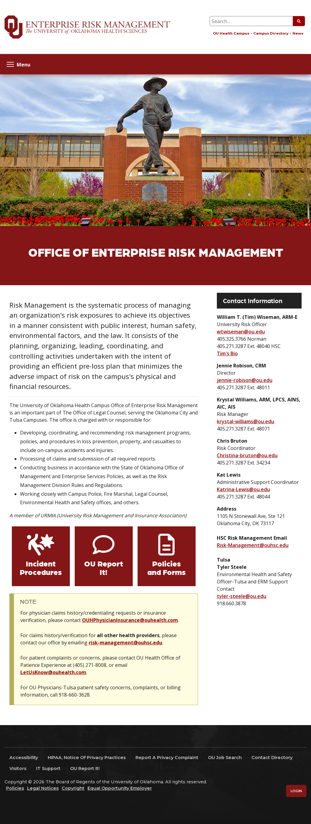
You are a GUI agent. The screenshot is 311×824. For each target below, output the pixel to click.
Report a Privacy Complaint (166, 757)
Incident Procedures (41, 567)
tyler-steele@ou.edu (241, 596)
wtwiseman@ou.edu (241, 331)
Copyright (73, 788)
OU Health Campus (231, 33)
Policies (15, 788)
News (297, 33)
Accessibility (23, 757)
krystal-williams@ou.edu (245, 421)
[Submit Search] (299, 21)
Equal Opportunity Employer (119, 788)
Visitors (17, 768)
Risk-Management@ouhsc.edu (253, 545)
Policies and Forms (166, 567)
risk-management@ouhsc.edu (125, 642)
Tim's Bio (227, 353)
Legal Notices (43, 788)
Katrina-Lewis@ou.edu (243, 489)
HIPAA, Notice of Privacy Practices (87, 757)
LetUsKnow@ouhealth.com (53, 672)
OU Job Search (225, 757)
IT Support (48, 768)
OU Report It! (103, 567)
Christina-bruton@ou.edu (247, 455)
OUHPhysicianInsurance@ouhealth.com (130, 620)
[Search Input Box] (257, 21)
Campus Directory (271, 33)
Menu (18, 64)
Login (296, 791)
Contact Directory (271, 757)
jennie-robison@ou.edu (244, 380)
